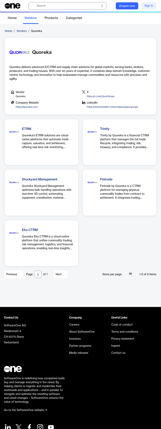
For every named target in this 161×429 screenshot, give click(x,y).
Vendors (30, 18)
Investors (75, 339)
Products (51, 18)
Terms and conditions (124, 331)
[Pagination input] (38, 274)
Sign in (149, 6)
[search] (67, 6)
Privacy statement (122, 339)
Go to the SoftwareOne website (25, 410)
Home (12, 18)
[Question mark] (110, 6)
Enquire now (127, 6)
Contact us (118, 353)
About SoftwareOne (82, 331)
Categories (74, 18)
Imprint (115, 346)
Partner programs (80, 346)
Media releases (78, 353)
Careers (74, 324)
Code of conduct (122, 324)
